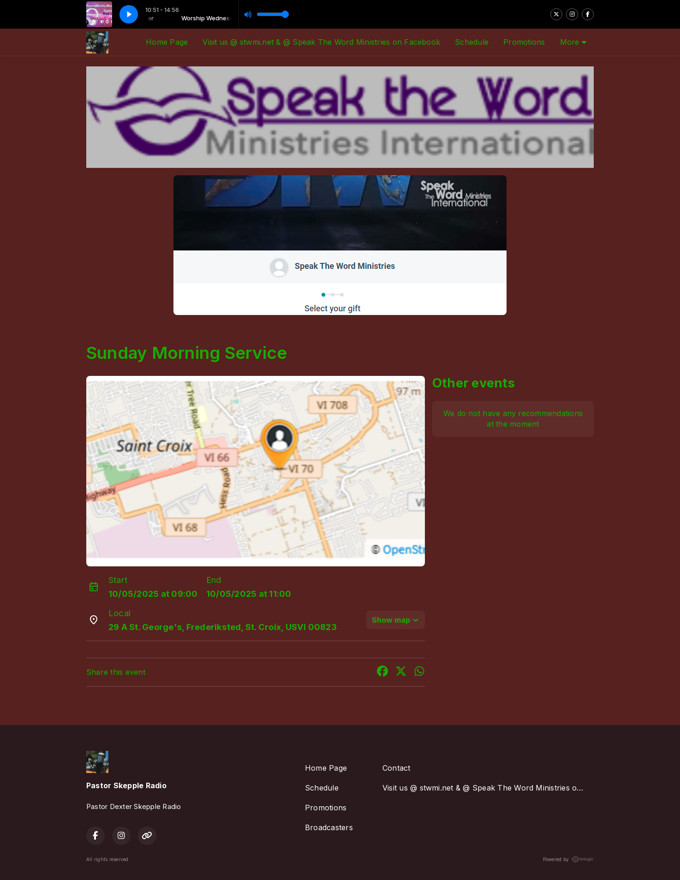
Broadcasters (329, 827)
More (573, 42)
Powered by (568, 859)
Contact (396, 768)
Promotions (524, 42)
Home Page (167, 42)
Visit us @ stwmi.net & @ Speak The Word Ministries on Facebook (321, 42)
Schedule (472, 42)
